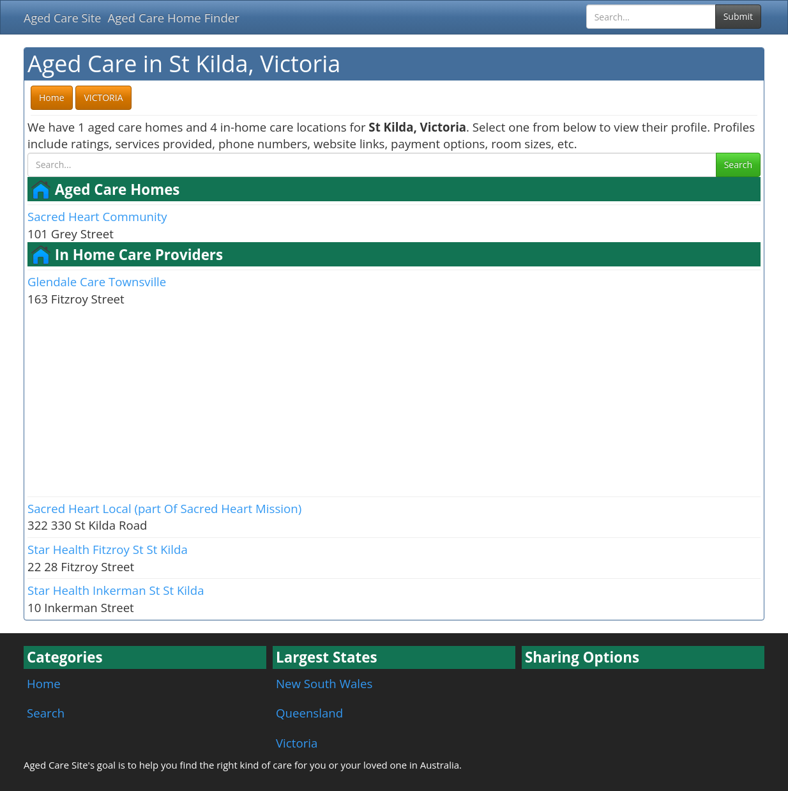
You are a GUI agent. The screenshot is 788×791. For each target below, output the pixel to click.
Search (738, 164)
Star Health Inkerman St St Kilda (115, 590)
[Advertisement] (394, 400)
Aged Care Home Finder (173, 18)
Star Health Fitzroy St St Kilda (107, 549)
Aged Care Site (62, 18)
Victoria (296, 743)
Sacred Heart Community (97, 216)
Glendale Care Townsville (96, 281)
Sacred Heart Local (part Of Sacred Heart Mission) (164, 508)
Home (44, 683)
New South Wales (324, 683)
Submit (738, 16)
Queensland (309, 713)
